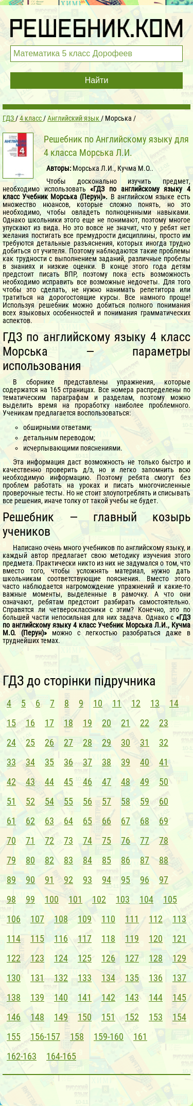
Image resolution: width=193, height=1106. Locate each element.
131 (37, 977)
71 (30, 840)
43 (30, 781)
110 (108, 918)
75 (106, 840)
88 (163, 860)
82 (49, 860)
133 (85, 977)
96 (144, 879)
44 (49, 781)
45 (68, 781)
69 (163, 820)
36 (68, 762)
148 (37, 1017)
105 (170, 899)
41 (163, 762)
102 (99, 899)
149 (61, 1017)
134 (108, 977)
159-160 (109, 1036)
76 (125, 840)
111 (132, 918)
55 (68, 801)
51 (11, 801)
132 (61, 977)
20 (106, 722)
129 (179, 958)
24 (11, 742)
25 (30, 742)
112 (156, 918)
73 (68, 840)
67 (125, 820)
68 (144, 820)
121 (179, 938)
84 (87, 860)
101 (75, 899)
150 (85, 1017)
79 (11, 860)
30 (125, 742)
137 (179, 977)
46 (87, 781)
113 (179, 918)
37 (87, 762)
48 (125, 781)
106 (14, 918)
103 (123, 899)
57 (106, 801)
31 (144, 742)
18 (68, 722)
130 (14, 977)
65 (87, 820)
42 (11, 781)
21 (125, 722)
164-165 (61, 1056)
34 (30, 762)
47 (106, 781)
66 (106, 820)
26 (49, 742)
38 (106, 762)
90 (30, 879)
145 (179, 997)
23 (163, 722)
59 (144, 801)
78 (163, 840)
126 (108, 958)
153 (156, 1017)
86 (125, 860)
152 (132, 1017)
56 (87, 801)
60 (163, 801)
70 (11, 840)
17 (49, 722)
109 (85, 918)
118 (108, 938)
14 (174, 703)
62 (30, 820)
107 (37, 918)
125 (85, 958)
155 (14, 1036)
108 (61, 918)
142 (108, 997)
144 (156, 997)
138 (14, 997)
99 (30, 899)
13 (155, 703)
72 (49, 840)
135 (132, 977)
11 (116, 703)
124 (61, 958)
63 (49, 820)
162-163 (22, 1056)
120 (156, 938)
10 (97, 703)
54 (49, 801)
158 (77, 1036)
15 (11, 722)
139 (37, 997)
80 (30, 860)
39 (125, 762)
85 (106, 860)
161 (140, 1036)
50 (163, 781)
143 (132, 997)
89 (11, 879)
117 (85, 938)
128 (156, 958)
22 (144, 722)
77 (144, 840)
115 (37, 938)
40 (144, 762)
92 (68, 879)
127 (132, 958)
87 (144, 860)
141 (85, 997)
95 (125, 879)
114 (14, 938)
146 (14, 1017)
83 (68, 860)
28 (87, 742)
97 (163, 879)
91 (49, 879)
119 (132, 938)
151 (108, 1017)
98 (11, 899)
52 (30, 801)
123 (37, 958)
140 (61, 997)
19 (87, 722)
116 (61, 938)
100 (52, 899)
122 (14, 958)
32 (163, 742)
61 (11, 820)
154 (179, 1017)
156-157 (45, 1036)
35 (49, 762)
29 (106, 742)
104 (146, 899)
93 (87, 879)
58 (125, 801)
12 (136, 703)
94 (106, 879)
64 (68, 820)
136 (156, 977)
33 (11, 762)
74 (87, 840)
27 (68, 742)
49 (144, 781)
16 (30, 722)
